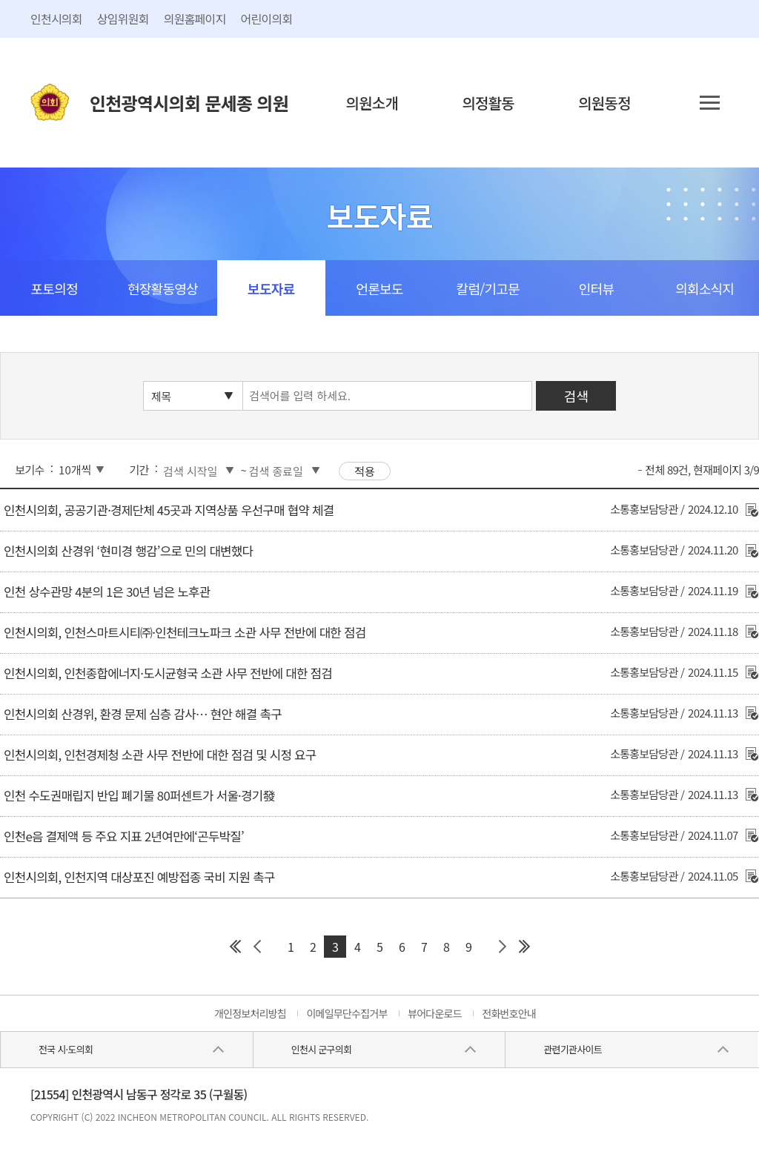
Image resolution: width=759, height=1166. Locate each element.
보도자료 (271, 288)
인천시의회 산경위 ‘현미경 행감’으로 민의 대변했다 (128, 551)
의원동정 (604, 102)
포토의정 (54, 288)
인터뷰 (596, 288)
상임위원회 (123, 18)
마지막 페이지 (524, 946)
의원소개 (372, 102)
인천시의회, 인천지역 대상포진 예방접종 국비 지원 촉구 (139, 877)
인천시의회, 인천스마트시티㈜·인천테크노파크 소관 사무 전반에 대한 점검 (184, 632)
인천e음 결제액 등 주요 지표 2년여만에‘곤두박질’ (124, 836)
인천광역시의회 (189, 103)
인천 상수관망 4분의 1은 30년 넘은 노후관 (107, 591)
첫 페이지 (235, 946)
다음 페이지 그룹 (502, 946)
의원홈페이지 (195, 18)
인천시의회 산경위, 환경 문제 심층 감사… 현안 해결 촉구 (143, 714)
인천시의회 (56, 18)
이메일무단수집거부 (346, 1013)
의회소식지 (704, 288)
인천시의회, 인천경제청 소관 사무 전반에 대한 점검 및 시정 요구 (160, 754)
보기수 (29, 469)
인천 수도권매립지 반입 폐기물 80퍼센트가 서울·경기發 (139, 795)
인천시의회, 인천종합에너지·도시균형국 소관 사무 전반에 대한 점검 (168, 673)
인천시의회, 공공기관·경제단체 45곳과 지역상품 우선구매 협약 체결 (169, 510)
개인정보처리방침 (250, 1013)
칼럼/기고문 (488, 288)
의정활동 (488, 102)
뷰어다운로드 (435, 1013)
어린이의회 (267, 18)
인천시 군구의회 (321, 1049)
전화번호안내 (509, 1013)
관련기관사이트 (572, 1049)
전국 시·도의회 (66, 1049)
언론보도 (379, 288)
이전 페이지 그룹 (257, 946)
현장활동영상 (162, 288)
